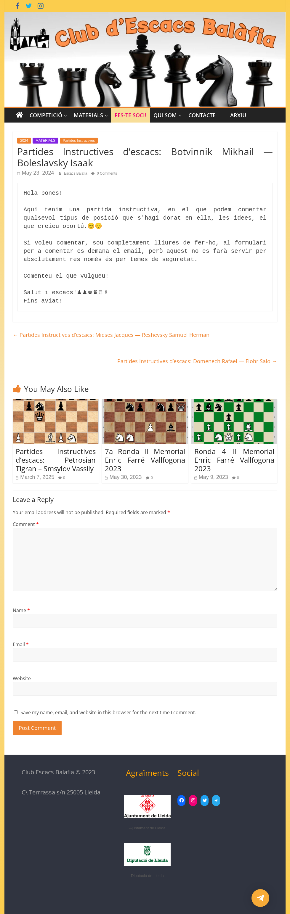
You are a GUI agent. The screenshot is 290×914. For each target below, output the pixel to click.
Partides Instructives (79, 141)
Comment (26, 524)
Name (21, 610)
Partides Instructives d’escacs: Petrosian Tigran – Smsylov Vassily (56, 459)
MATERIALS (88, 115)
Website (22, 678)
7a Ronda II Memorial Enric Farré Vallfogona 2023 (145, 459)
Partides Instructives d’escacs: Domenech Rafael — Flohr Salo (197, 361)
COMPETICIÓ (46, 115)
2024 (24, 141)
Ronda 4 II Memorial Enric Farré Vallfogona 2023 (234, 459)
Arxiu (238, 115)
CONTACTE (202, 115)
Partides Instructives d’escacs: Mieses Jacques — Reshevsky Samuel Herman (111, 334)
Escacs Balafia (76, 173)
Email (21, 644)
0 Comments (104, 173)
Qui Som (165, 115)
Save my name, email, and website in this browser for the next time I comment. (108, 712)
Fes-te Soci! (130, 115)
